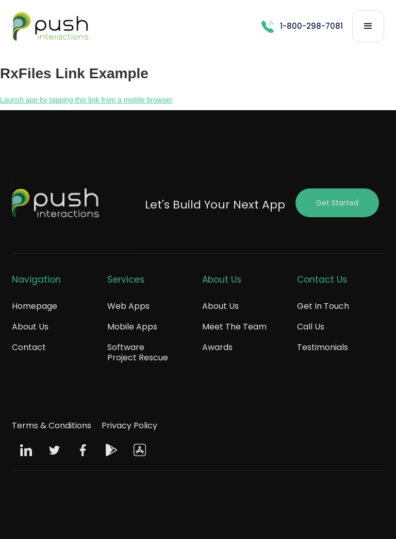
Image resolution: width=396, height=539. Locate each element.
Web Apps (128, 306)
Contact (29, 347)
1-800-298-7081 (311, 26)
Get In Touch (323, 306)
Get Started (337, 203)
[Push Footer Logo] (56, 205)
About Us (30, 327)
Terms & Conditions (51, 425)
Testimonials (322, 347)
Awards (217, 347)
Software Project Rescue (137, 352)
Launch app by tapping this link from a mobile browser (86, 100)
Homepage (34, 306)
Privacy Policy (129, 425)
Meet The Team (234, 327)
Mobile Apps (132, 327)
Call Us (310, 327)
